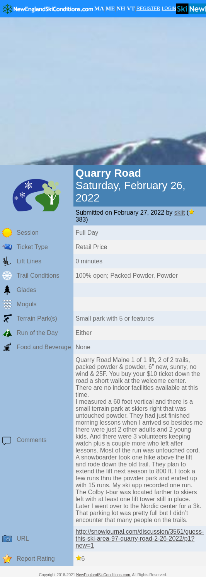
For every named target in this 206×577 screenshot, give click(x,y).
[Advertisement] (72, 91)
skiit (179, 212)
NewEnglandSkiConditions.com (103, 575)
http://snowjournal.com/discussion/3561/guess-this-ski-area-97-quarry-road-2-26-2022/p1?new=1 (140, 538)
